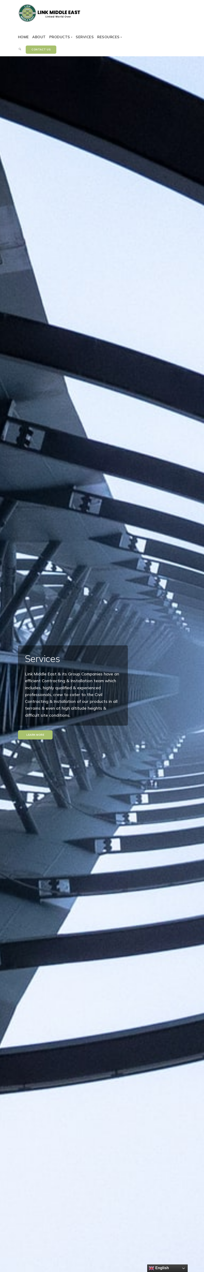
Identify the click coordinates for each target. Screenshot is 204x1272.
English (159, 1268)
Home (23, 37)
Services (85, 37)
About (39, 37)
